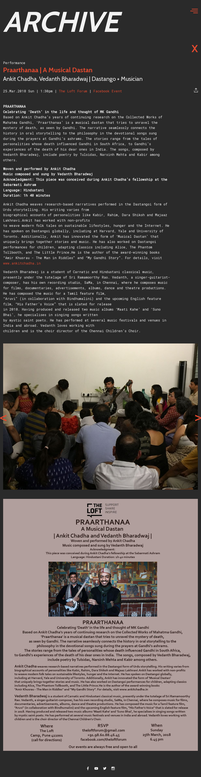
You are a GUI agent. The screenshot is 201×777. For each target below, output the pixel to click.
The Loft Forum (74, 91)
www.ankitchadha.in (22, 263)
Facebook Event (107, 91)
